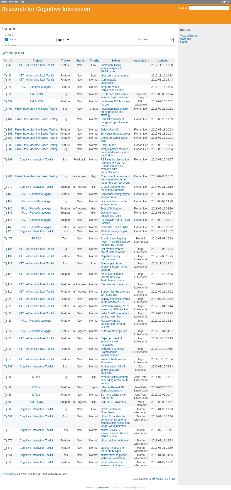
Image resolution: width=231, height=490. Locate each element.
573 (10, 447)
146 (10, 208)
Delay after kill (109, 129)
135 (10, 249)
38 (9, 306)
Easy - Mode (108, 145)
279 (10, 186)
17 (9, 359)
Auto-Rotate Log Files (114, 331)
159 (10, 201)
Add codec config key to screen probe (115, 195)
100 (65, 473)
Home (4, 1)
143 (10, 227)
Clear (21, 53)
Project (37, 60)
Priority (94, 60)
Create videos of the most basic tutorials (113, 188)
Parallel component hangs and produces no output (115, 122)
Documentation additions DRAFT (111, 214)
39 (9, 387)
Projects (13, 1)
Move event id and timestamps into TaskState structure (112, 277)
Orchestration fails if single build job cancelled (113, 369)
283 (10, 377)
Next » (24, 473)
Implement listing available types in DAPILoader (111, 68)
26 (9, 87)
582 (10, 416)
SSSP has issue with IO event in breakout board (115, 96)
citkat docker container (114, 440)
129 (10, 263)
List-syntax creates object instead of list (113, 250)
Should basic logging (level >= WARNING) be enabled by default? (115, 241)
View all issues (189, 35)
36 (9, 75)
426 (10, 231)
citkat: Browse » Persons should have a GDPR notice (114, 433)
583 (10, 409)
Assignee (140, 60)
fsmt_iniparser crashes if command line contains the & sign (115, 152)
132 (10, 256)
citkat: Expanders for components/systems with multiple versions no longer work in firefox (115, 421)
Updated (162, 60)
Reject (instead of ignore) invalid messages (111, 341)
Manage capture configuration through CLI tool (113, 324)
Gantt (183, 42)
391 (10, 133)
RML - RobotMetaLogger (36, 87)
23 (9, 320)
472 (10, 238)
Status (12, 39)
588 (10, 402)
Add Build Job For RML (115, 227)
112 (10, 284)
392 (10, 129)
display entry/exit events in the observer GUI (115, 300)
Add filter (143, 39)
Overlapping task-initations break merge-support (114, 266)
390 (10, 137)
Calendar (185, 38)
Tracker (66, 60)
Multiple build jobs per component (114, 233)
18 (9, 348)
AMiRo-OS (36, 94)
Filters (11, 35)
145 (10, 212)
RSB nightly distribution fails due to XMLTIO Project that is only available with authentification (115, 166)
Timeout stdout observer (115, 133)
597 (10, 366)
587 (10, 101)
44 (9, 298)
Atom (159, 479)
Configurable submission (108, 81)
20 (9, 338)
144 (10, 220)
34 (9, 79)
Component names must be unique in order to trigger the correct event (115, 179)
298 (10, 159)
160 (10, 194)
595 (10, 94)
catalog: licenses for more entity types (113, 449)
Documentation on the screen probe (114, 203)
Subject (116, 60)
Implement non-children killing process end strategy (115, 112)
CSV (166, 479)
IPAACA (36, 238)
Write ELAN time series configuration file (115, 315)
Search (183, 7)
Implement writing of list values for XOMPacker (115, 308)
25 (9, 394)
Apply (10, 53)
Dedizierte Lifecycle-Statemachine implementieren (113, 352)
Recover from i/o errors (115, 284)
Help (22, 1)
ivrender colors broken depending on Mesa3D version (114, 380)
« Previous (8, 473)
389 (10, 145)
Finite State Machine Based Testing (36, 108)
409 (10, 108)
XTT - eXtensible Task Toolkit (36, 65)
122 (10, 274)
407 (10, 119)
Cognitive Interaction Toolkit (36, 159)
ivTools (36, 377)
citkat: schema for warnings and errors (113, 464)
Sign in (225, 1)
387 (10, 149)
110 (10, 291)
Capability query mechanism (110, 258)
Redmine (104, 487)
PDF (173, 479)
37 (9, 313)
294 (10, 176)
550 (10, 462)
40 (9, 65)
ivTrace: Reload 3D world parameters (112, 389)
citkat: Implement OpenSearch (111, 411)
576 (10, 430)
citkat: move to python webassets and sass (114, 456)
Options (12, 45)
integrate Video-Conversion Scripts (112, 88)
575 (10, 440)
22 (9, 331)
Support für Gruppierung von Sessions (115, 293)
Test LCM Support (112, 208)
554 (10, 455)
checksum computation (115, 75)
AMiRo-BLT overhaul (113, 402)
